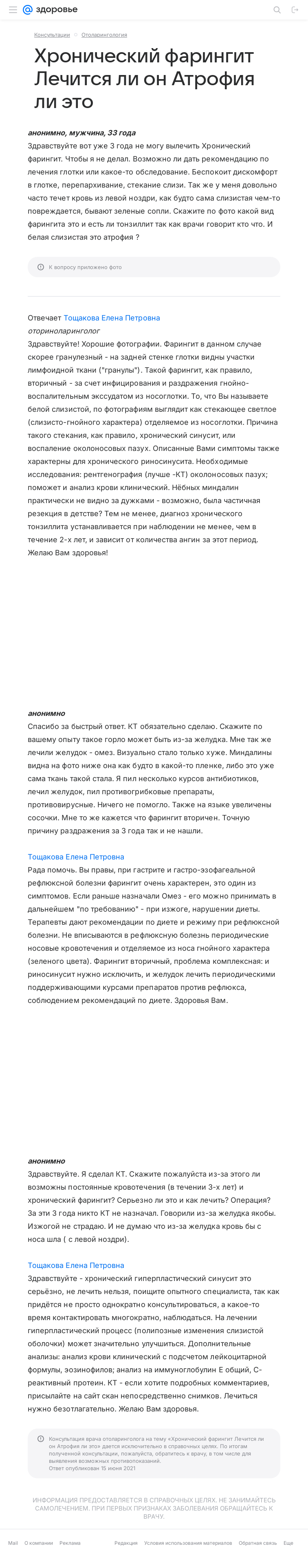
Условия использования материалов (188, 1543)
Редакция (126, 1543)
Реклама (70, 1543)
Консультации (52, 34)
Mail (13, 1543)
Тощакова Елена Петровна (112, 318)
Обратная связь (258, 1543)
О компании (38, 1543)
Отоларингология (104, 34)
